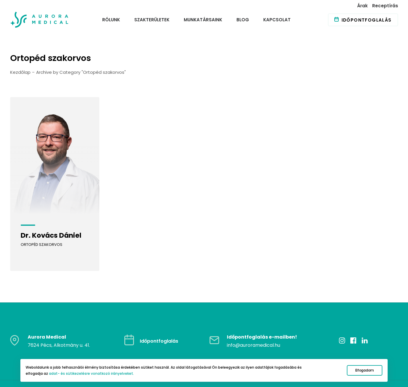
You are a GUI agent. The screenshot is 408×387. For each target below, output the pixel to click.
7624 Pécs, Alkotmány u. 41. (59, 327)
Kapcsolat (277, 20)
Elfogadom (364, 370)
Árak (362, 6)
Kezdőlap (20, 72)
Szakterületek (151, 20)
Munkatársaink (203, 20)
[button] (54, 155)
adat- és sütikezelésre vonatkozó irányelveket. (91, 373)
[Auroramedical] (39, 20)
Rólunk (111, 20)
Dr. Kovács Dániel (51, 235)
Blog (242, 20)
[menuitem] (363, 5)
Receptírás (385, 6)
